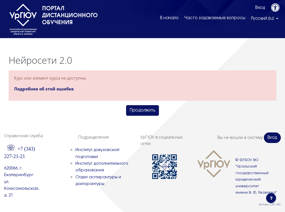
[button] (265, 18)
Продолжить (142, 110)
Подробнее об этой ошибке (44, 89)
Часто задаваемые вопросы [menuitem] (214, 18)
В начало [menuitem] (169, 18)
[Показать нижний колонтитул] (271, 198)
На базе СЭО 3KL (270, 204)
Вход (260, 8)
